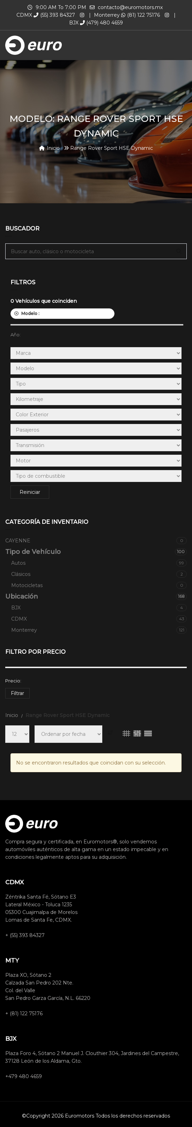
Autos (99, 562)
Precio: (13, 680)
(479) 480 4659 (101, 23)
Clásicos (99, 574)
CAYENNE (96, 540)
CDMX (99, 618)
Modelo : (62, 313)
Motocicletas (99, 585)
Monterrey (99, 630)
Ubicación (96, 596)
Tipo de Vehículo (96, 552)
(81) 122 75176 (140, 15)
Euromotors (79, 1116)
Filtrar (17, 693)
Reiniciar (30, 492)
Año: (15, 334)
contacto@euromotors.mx (130, 7)
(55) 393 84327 (54, 15)
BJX (99, 607)
